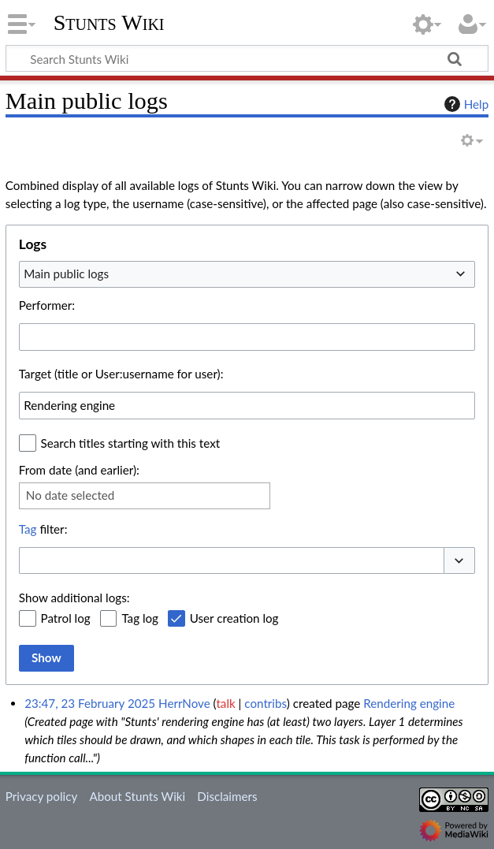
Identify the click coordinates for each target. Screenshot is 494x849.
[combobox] (247, 274)
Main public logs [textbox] (66, 273)
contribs (265, 703)
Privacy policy (41, 796)
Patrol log (66, 618)
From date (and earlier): (79, 470)
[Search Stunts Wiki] (247, 58)
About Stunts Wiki (137, 796)
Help (464, 104)
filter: (43, 529)
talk (225, 703)
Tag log (139, 618)
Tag (28, 529)
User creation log (234, 618)
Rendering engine (409, 703)
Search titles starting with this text (131, 443)
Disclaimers (227, 796)
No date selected (70, 495)
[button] (459, 561)
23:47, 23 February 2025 (89, 703)
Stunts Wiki (109, 23)
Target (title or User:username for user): (121, 374)
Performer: (47, 305)
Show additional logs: (74, 597)
